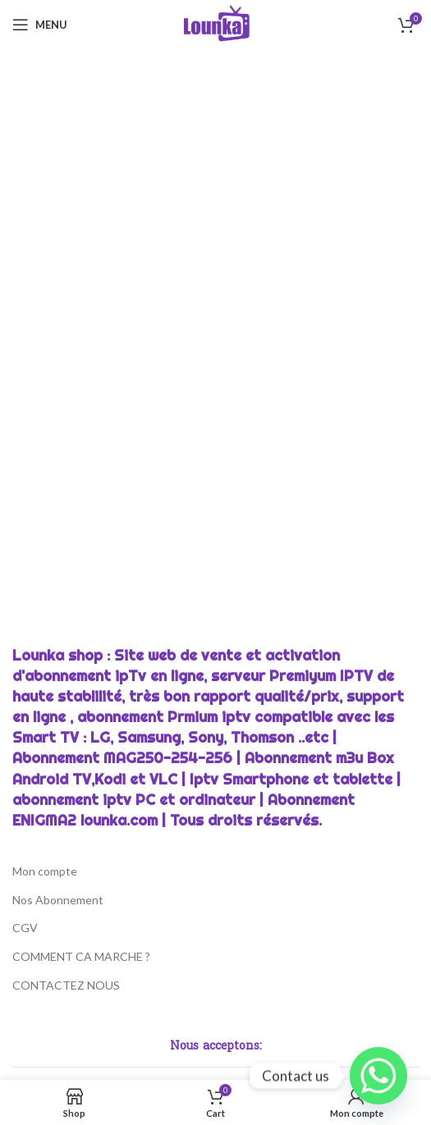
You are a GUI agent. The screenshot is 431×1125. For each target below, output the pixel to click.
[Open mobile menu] (40, 24)
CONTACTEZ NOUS (66, 985)
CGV (25, 928)
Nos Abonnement (57, 900)
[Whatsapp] (378, 1075)
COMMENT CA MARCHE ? (81, 956)
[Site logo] (215, 23)
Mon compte (44, 871)
